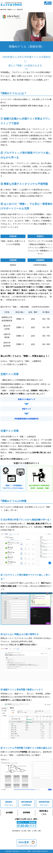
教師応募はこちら (43, 812)
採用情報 (26, 813)
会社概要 (9, 813)
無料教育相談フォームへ (44, 803)
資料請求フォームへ (8, 803)
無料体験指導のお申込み (26, 803)
